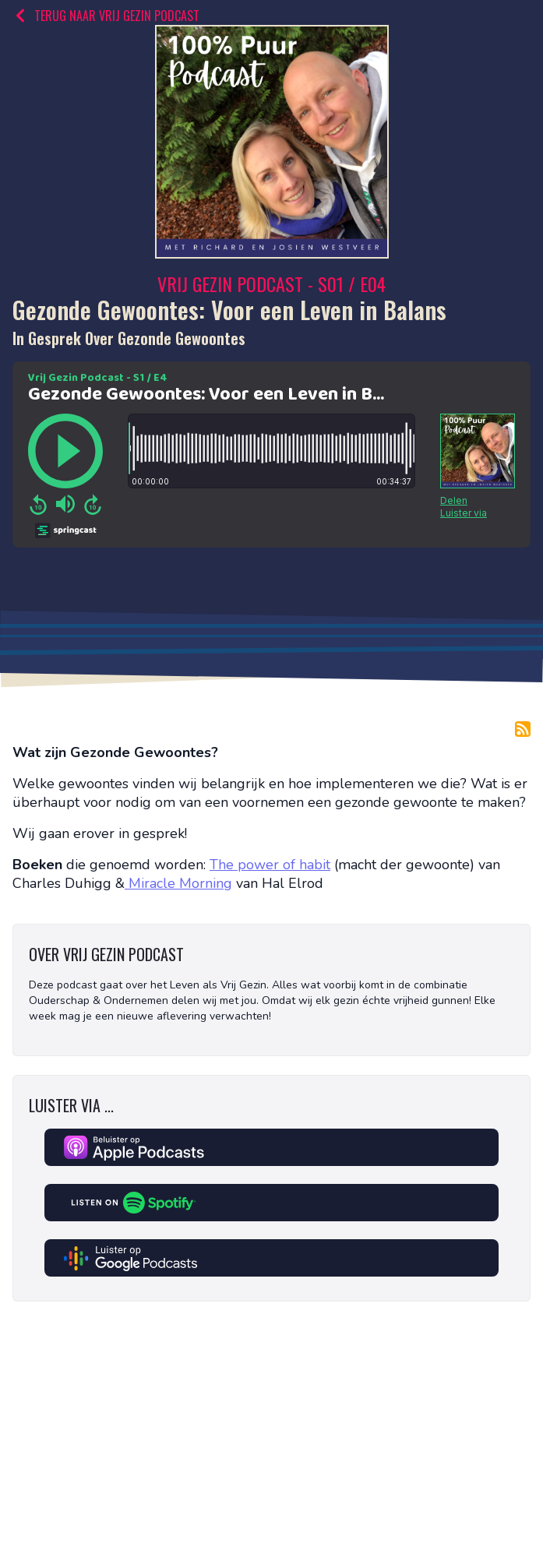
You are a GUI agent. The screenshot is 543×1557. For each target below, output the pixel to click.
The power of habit (270, 864)
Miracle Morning (178, 883)
